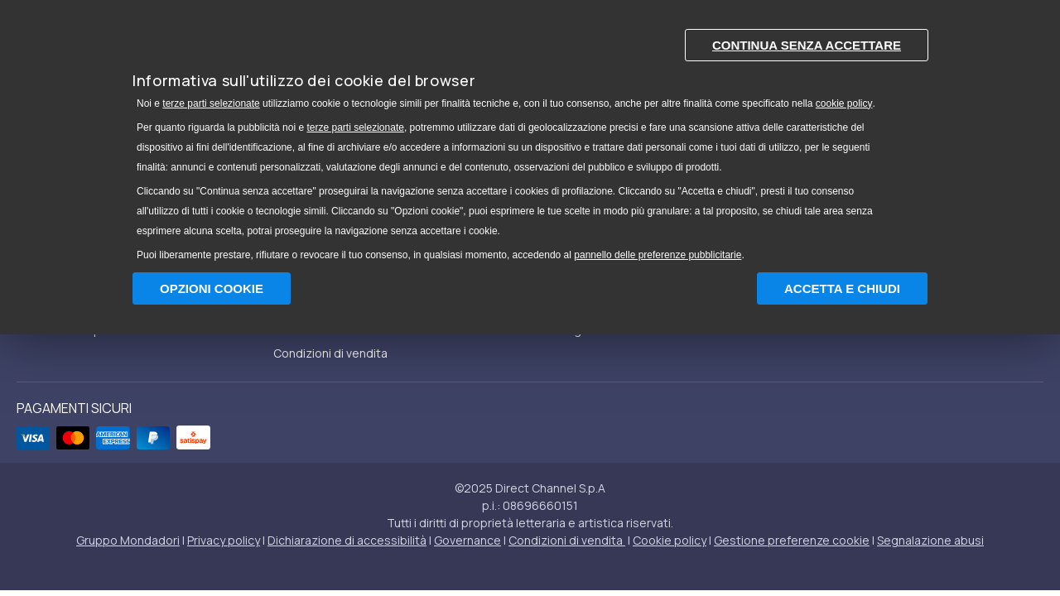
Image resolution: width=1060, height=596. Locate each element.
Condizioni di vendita (330, 353)
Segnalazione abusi (930, 540)
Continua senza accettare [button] (806, 45)
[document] (530, 141)
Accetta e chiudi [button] (842, 288)
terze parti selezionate (210, 103)
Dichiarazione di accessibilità (346, 540)
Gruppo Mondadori (128, 540)
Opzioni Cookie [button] (211, 288)
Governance (467, 540)
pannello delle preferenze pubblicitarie (657, 255)
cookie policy (844, 103)
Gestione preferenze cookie (792, 540)
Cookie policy (669, 540)
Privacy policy (223, 540)
